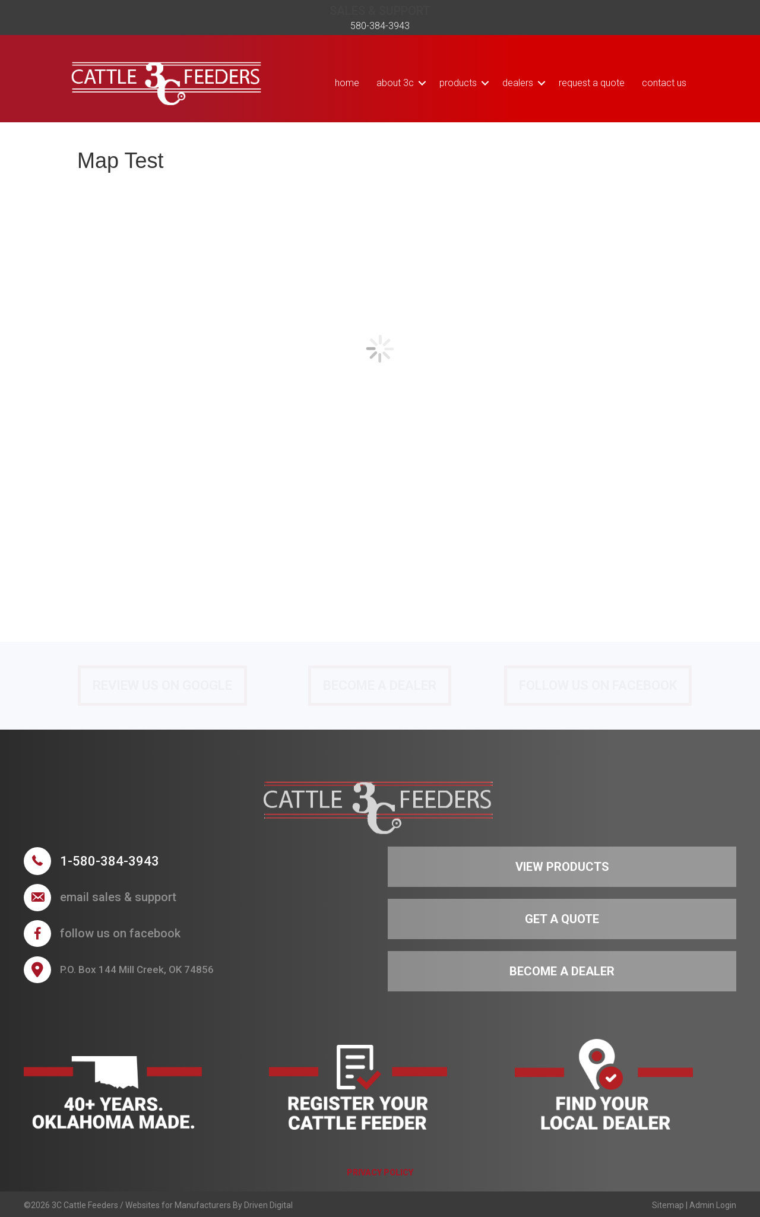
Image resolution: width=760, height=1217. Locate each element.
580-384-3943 (380, 25)
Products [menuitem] (458, 82)
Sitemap (668, 1205)
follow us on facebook (120, 933)
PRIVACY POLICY (380, 1172)
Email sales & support (118, 897)
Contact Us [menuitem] (664, 82)
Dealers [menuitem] (517, 82)
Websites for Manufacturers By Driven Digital (209, 1205)
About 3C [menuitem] (395, 82)
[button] (422, 83)
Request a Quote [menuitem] (592, 82)
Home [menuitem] (347, 82)
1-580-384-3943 (109, 861)
